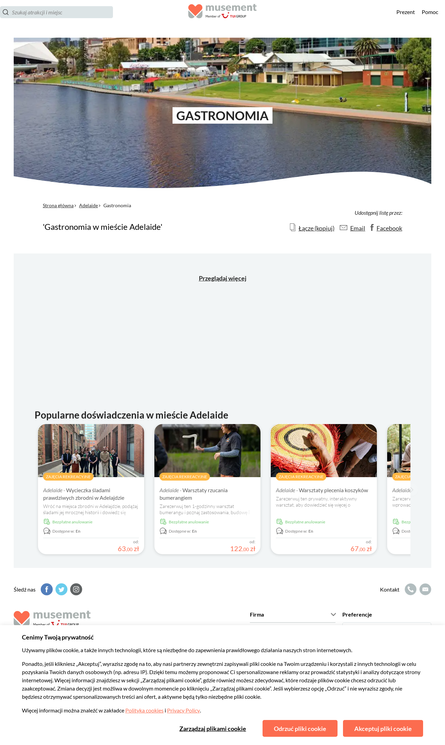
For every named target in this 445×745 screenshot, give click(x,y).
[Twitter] (60, 589)
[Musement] (222, 19)
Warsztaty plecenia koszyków (322, 490)
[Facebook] (46, 589)
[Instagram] (75, 589)
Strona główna (58, 205)
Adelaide (88, 205)
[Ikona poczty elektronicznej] (424, 589)
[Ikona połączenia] (410, 589)
